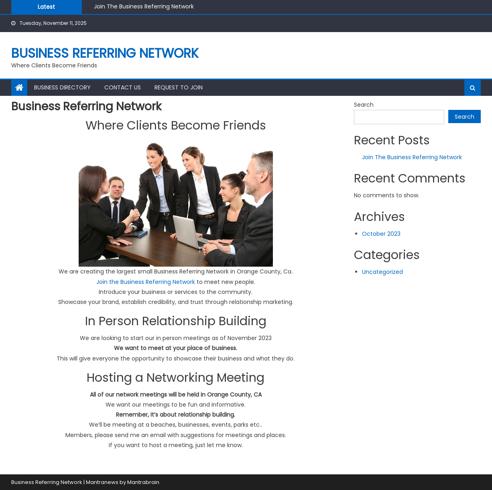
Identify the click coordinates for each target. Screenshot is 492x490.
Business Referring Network (105, 53)
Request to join (179, 87)
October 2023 (381, 234)
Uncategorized (382, 272)
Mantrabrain (143, 482)
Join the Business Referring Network (145, 282)
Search (364, 105)
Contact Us (122, 87)
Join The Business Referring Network (144, 6)
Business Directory (62, 87)
